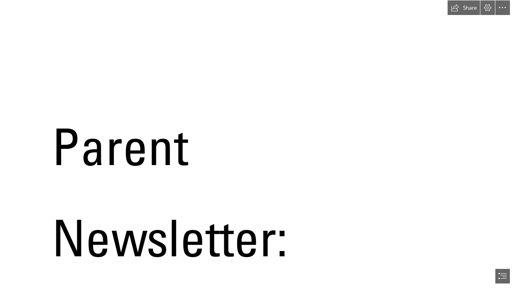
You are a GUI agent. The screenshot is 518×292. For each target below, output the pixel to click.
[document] (259, 146)
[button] (464, 7)
